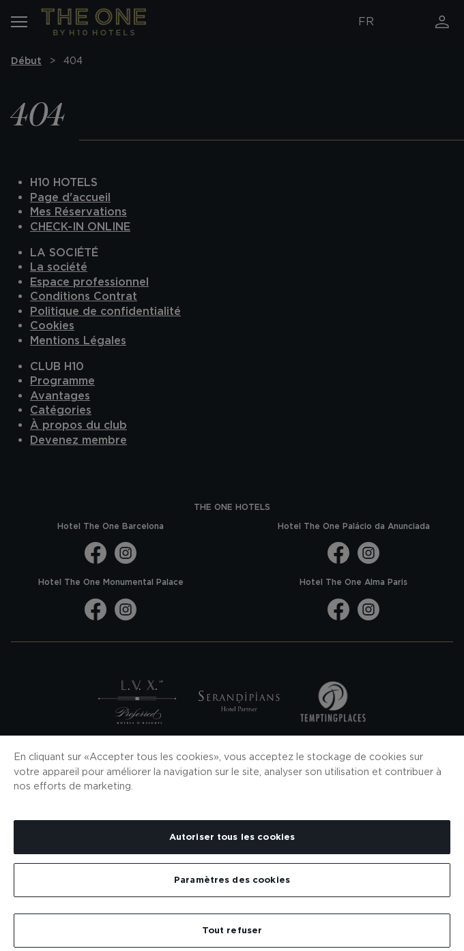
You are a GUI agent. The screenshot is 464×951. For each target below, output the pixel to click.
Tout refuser (232, 930)
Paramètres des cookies (232, 880)
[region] (232, 842)
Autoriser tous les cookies (232, 837)
